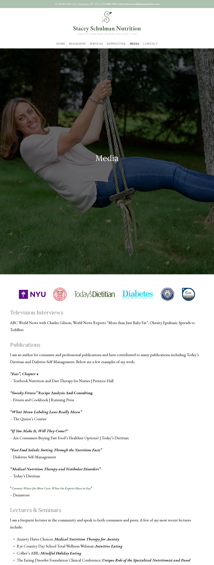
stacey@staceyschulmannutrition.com (139, 4)
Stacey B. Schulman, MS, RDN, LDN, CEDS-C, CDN (107, 34)
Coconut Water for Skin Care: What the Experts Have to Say (61, 488)
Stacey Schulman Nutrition (107, 28)
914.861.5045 (110, 4)
